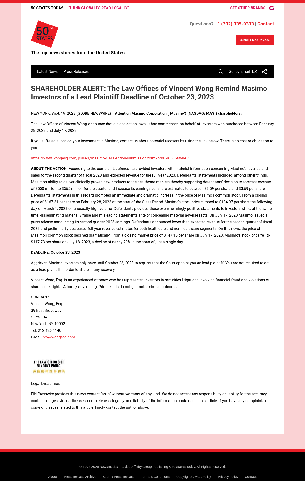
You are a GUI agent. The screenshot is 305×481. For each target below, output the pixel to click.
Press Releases (76, 71)
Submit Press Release (118, 477)
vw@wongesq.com (59, 337)
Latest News (47, 71)
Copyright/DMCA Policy (193, 477)
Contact (265, 24)
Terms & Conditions (155, 477)
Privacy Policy (228, 477)
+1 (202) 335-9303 (234, 24)
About (52, 477)
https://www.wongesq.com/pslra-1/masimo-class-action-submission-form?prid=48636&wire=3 (110, 158)
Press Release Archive (80, 477)
